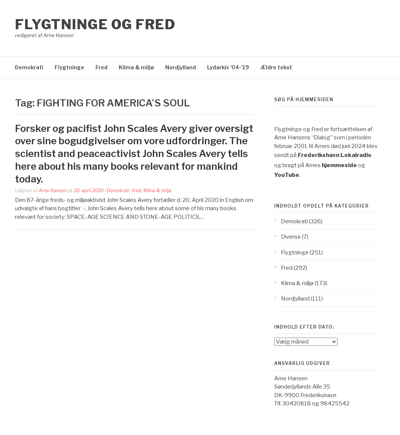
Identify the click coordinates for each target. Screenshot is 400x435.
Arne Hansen (52, 190)
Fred (101, 67)
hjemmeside (339, 165)
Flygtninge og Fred (95, 24)
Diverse (291, 236)
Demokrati (29, 67)
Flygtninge (69, 67)
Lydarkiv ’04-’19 (228, 67)
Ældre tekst (276, 67)
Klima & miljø (136, 67)
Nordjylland (180, 67)
